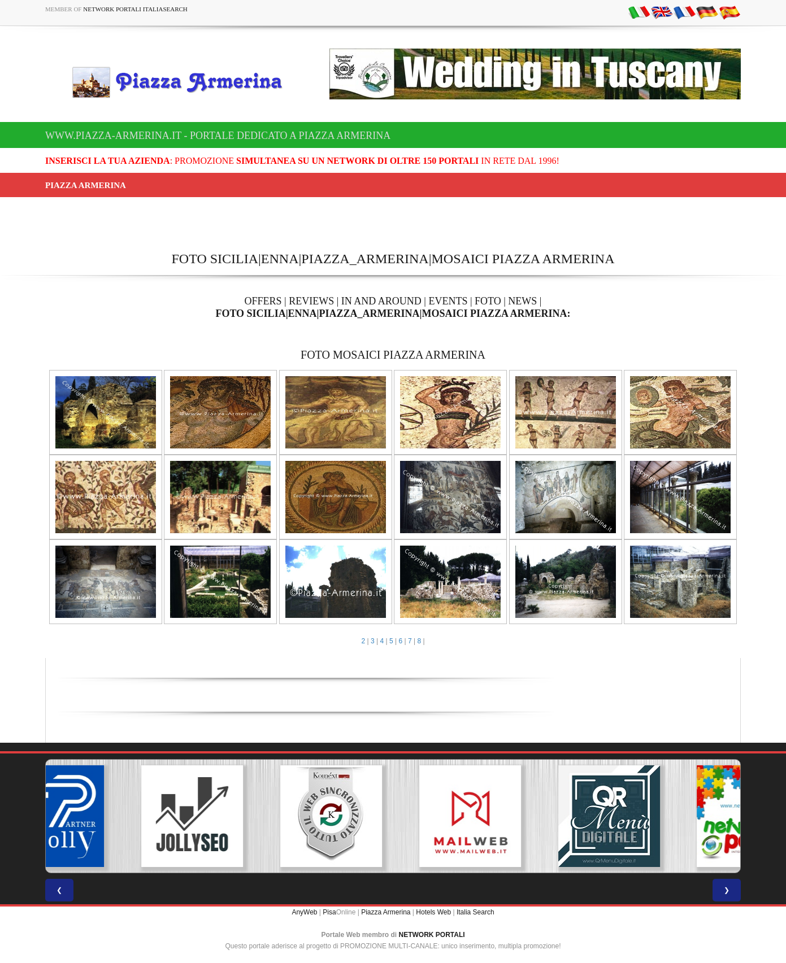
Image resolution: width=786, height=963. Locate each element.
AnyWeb (304, 912)
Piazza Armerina (385, 912)
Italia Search (475, 912)
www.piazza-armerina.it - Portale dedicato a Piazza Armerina (217, 135)
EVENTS (447, 301)
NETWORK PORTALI (432, 935)
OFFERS (263, 301)
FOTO (488, 301)
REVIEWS (311, 301)
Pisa (329, 912)
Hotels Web (433, 912)
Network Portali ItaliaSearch (135, 9)
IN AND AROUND (381, 301)
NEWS (522, 301)
